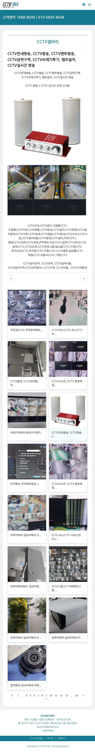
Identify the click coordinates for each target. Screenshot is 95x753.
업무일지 (61, 738)
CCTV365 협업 (36, 738)
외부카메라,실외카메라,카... (26, 535)
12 (61, 695)
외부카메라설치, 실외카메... (25, 586)
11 (56, 695)
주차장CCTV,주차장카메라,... (26, 330)
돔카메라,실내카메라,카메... (26, 685)
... (22, 695)
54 (76, 695)
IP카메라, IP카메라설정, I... (25, 483)
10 (51, 695)
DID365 (50, 738)
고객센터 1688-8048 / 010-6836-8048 (33, 17)
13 (66, 695)
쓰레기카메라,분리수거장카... (26, 432)
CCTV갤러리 (48, 42)
